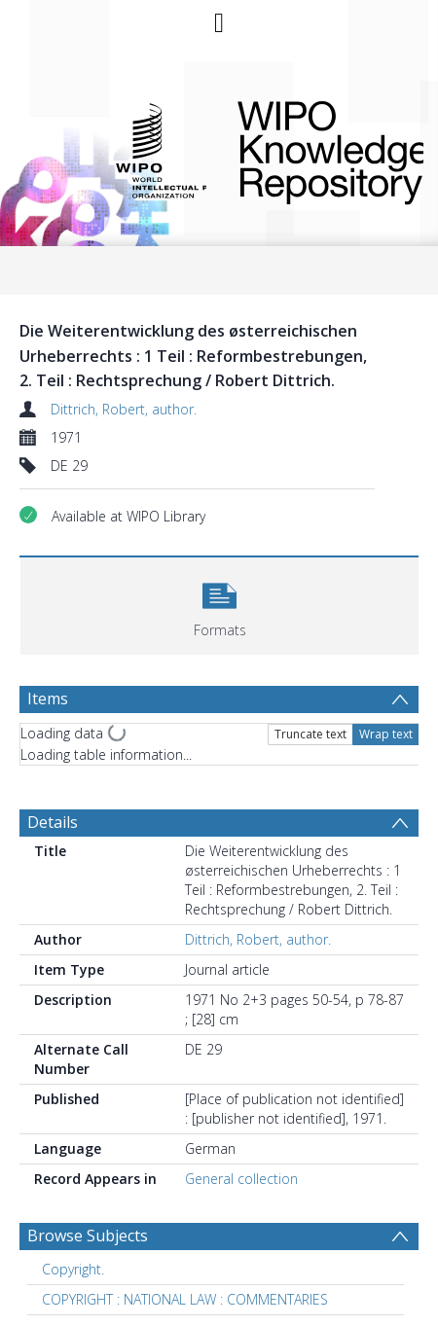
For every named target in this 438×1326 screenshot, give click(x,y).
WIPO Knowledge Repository (314, 149)
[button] (219, 603)
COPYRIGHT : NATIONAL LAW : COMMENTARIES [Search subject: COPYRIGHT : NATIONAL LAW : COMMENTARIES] (185, 1299)
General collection (241, 1178)
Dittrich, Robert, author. (124, 409)
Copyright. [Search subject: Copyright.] (73, 1269)
